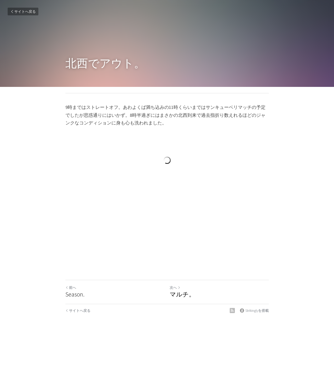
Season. (75, 294)
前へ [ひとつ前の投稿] (70, 287)
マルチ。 (182, 294)
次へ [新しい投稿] (175, 287)
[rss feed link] (232, 310)
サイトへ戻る (23, 11)
